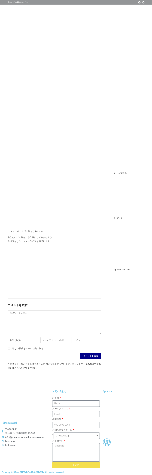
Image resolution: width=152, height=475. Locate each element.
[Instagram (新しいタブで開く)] (142, 2)
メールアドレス (60, 408)
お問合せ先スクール (62, 430)
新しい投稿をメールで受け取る (27, 348)
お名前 (55, 397)
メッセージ (58, 440)
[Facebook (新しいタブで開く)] (139, 2)
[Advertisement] (127, 321)
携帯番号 (57, 419)
